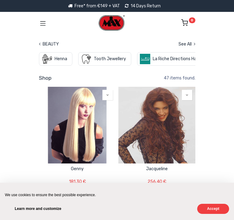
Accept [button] (213, 209)
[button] (107, 95)
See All (186, 44)
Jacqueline (157, 168)
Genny (77, 168)
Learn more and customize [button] (38, 209)
